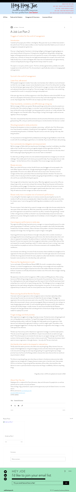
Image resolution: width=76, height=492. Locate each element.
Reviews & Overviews (18, 400)
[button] (71, 17)
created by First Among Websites (61, 490)
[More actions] (64, 27)
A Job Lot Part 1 (9, 436)
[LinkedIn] (5, 475)
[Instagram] (5, 479)
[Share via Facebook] (11, 405)
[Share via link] (22, 405)
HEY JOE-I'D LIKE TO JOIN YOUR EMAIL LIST (62, 13)
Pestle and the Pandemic (16, 17)
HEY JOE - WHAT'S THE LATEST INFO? (63, 6)
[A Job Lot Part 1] (14, 427)
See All (71, 418)
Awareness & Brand (47, 17)
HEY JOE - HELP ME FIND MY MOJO (64, 10)
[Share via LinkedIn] (18, 405)
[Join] (66, 483)
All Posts (5, 17)
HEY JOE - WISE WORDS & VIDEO (65, 8)
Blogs (12, 400)
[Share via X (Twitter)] (15, 405)
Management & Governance (32, 17)
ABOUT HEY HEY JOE (68, 4)
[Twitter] (5, 471)
